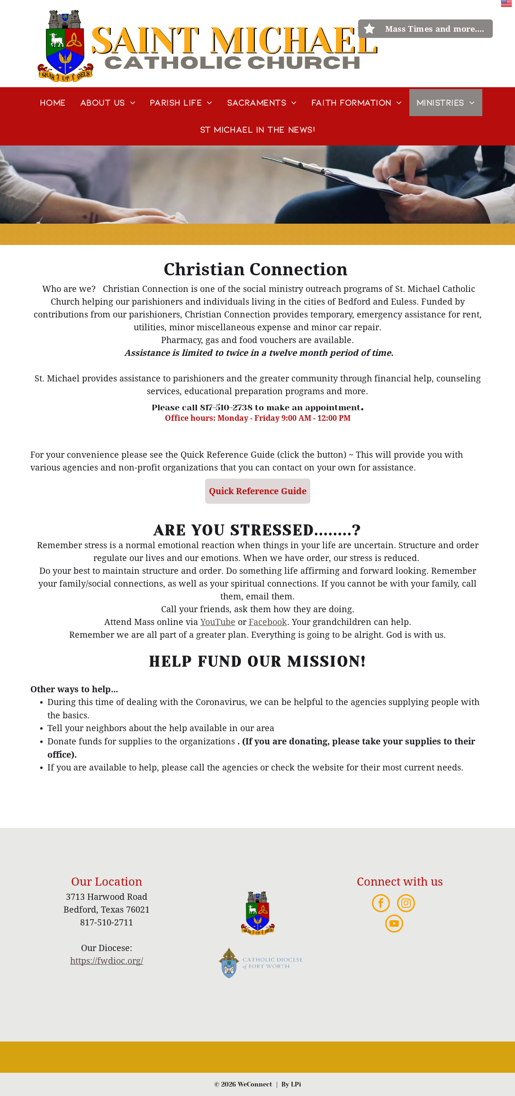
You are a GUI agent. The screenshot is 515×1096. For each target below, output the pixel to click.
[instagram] (406, 904)
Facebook (268, 622)
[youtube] (394, 925)
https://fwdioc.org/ (106, 961)
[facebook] (381, 904)
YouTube (217, 622)
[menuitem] (52, 102)
